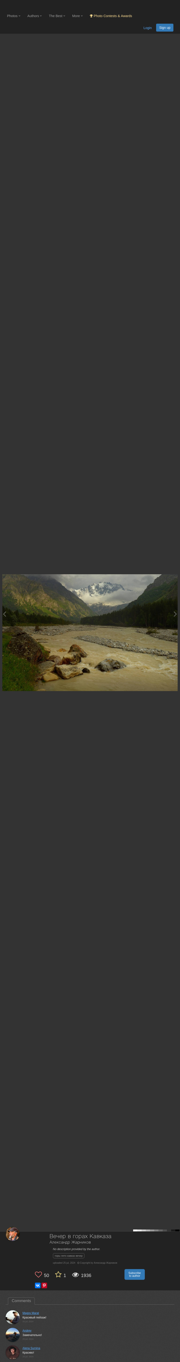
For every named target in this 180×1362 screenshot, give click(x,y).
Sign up (164, 27)
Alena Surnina (31, 1348)
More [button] (77, 16)
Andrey (26, 1330)
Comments (21, 1301)
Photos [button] (13, 16)
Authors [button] (34, 16)
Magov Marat (30, 1313)
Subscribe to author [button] (134, 1274)
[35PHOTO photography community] (25, 6)
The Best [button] (57, 16)
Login (147, 27)
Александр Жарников (70, 1242)
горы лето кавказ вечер (69, 1255)
